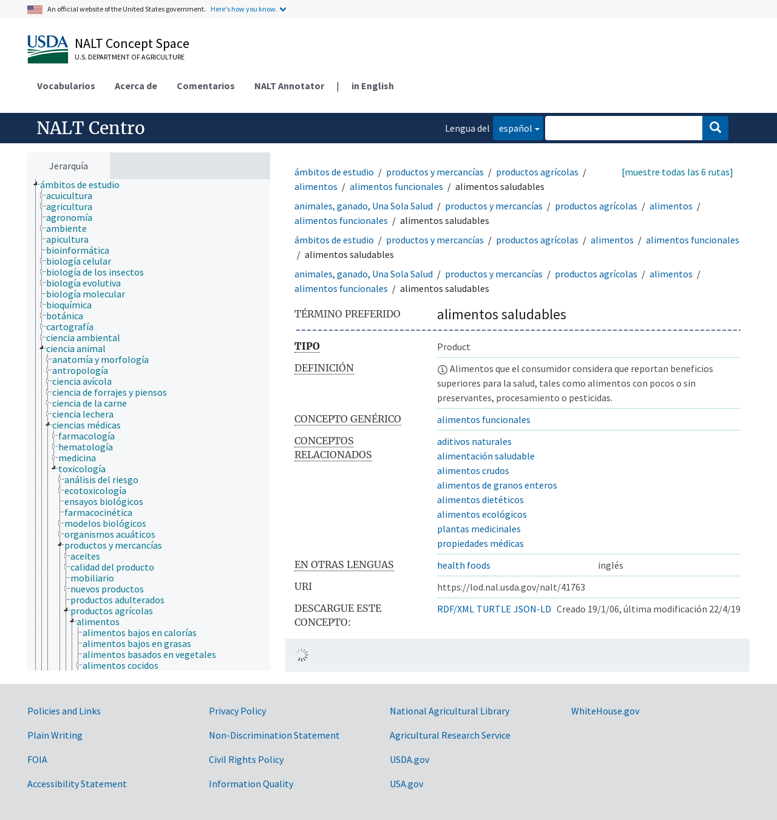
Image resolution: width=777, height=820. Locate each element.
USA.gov (406, 784)
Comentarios (206, 86)
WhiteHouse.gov (605, 711)
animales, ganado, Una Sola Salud (363, 206)
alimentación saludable (486, 456)
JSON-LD (532, 609)
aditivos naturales (474, 441)
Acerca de (136, 86)
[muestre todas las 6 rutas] (677, 172)
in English (372, 86)
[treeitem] (85, 184)
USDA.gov (409, 759)
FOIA (37, 759)
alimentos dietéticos (480, 499)
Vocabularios (66, 86)
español (512, 127)
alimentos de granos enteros (497, 485)
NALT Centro (90, 128)
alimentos (316, 186)
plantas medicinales (479, 529)
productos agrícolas (537, 172)
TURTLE (494, 609)
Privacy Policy (237, 711)
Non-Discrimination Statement (274, 735)
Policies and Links (64, 711)
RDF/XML (455, 609)
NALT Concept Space (132, 43)
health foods (463, 565)
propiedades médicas (480, 543)
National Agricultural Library (449, 711)
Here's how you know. (244, 8)
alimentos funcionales (396, 186)
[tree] (148, 425)
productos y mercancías (435, 172)
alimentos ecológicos (482, 514)
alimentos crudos (473, 470)
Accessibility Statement (77, 784)
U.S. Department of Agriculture (130, 56)
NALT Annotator (289, 86)
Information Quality (251, 784)
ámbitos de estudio (334, 172)
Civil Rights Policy (246, 759)
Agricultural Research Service (450, 735)
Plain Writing (55, 735)
